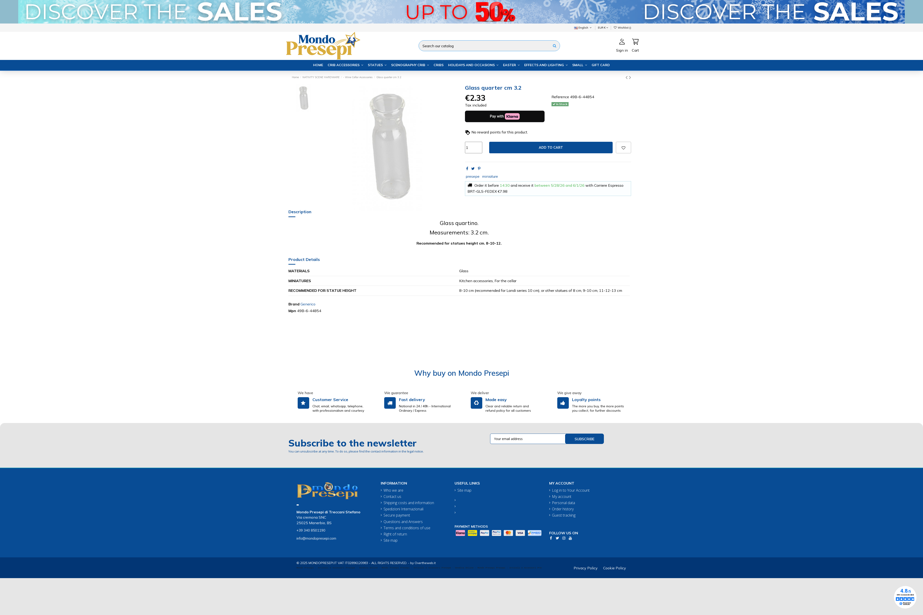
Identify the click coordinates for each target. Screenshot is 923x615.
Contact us (392, 496)
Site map (391, 540)
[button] (345, 65)
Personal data (563, 502)
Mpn (292, 310)
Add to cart (551, 147)
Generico (307, 304)
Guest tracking (563, 515)
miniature (490, 176)
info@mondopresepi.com (316, 538)
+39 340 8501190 (311, 530)
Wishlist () (622, 27)
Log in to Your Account (571, 490)
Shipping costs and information (409, 502)
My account (561, 496)
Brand (294, 304)
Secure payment (397, 515)
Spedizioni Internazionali (403, 509)
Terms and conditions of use (407, 528)
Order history (563, 509)
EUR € (603, 27)
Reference (560, 97)
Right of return (395, 534)
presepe (472, 176)
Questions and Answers (403, 521)
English (583, 27)
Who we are (393, 490)
